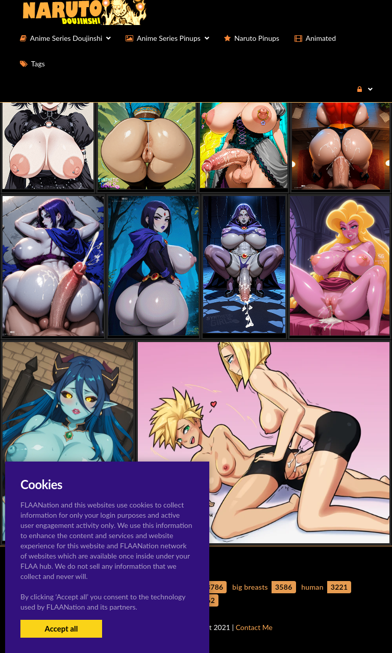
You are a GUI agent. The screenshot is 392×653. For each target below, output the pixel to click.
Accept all (61, 628)
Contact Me (254, 627)
